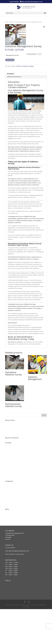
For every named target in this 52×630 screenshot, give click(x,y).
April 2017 (8, 456)
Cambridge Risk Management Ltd (14, 533)
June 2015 (8, 474)
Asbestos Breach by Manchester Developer (17, 428)
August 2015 (8, 471)
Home (6, 22)
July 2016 (7, 464)
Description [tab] (10, 73)
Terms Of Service (10, 554)
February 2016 (9, 469)
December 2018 (9, 448)
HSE (6, 494)
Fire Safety (8, 489)
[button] (44, 26)
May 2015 (8, 477)
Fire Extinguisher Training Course (14, 425)
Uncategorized (9, 502)
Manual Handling (9, 497)
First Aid (7, 491)
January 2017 (8, 458)
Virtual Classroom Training (12, 423)
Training (7, 499)
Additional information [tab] (14, 76)
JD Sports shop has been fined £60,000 (16, 431)
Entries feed (8, 514)
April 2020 (8, 445)
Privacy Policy (20, 554)
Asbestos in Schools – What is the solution (17, 433)
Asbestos (7, 486)
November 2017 (9, 453)
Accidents (7, 484)
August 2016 (8, 461)
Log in (7, 512)
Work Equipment (9, 505)
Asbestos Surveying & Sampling (17, 22)
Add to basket (9, 60)
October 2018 (9, 450)
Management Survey (12, 55)
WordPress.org (9, 519)
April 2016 (8, 466)
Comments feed (9, 517)
